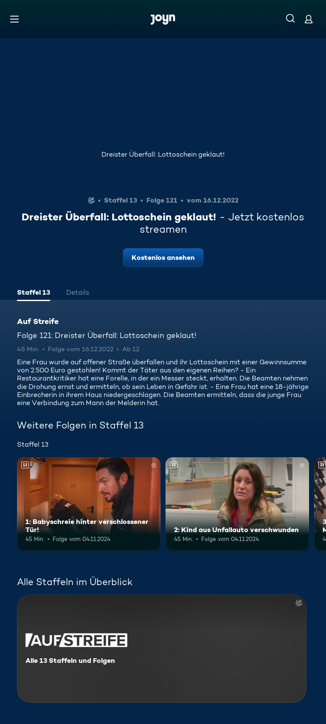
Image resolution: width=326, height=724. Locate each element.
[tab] (33, 293)
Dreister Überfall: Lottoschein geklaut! (163, 154)
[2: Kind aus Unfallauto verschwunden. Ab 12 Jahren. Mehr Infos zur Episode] (237, 504)
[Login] (309, 18)
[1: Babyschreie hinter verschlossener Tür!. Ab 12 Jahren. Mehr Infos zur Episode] (88, 504)
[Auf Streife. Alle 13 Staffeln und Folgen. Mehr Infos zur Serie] (161, 648)
